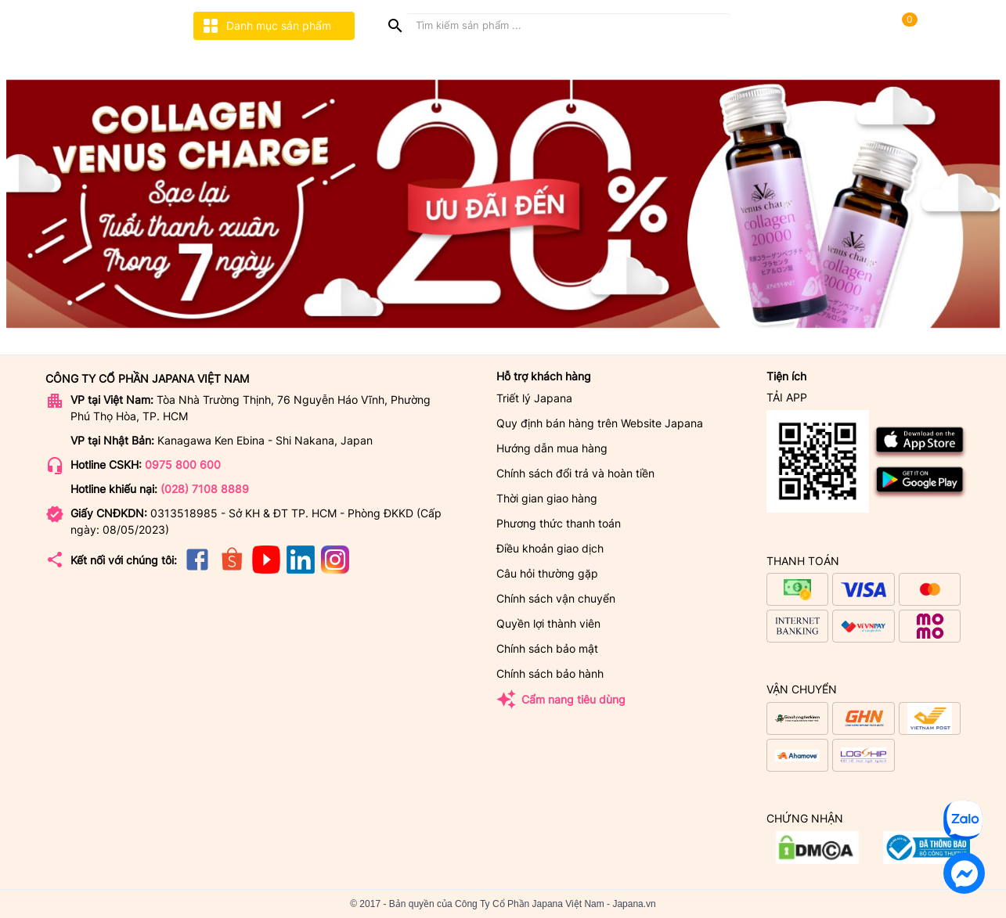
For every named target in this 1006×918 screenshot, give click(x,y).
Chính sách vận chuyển (555, 598)
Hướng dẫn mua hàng (552, 448)
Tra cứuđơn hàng (770, 25)
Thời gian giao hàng (546, 498)
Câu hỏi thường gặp (547, 573)
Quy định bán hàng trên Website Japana (599, 423)
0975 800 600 (183, 464)
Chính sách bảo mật (547, 648)
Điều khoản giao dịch (550, 548)
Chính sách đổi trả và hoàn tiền (575, 473)
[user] (941, 23)
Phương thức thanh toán (558, 523)
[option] (503, 204)
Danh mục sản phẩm (266, 25)
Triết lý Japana (534, 398)
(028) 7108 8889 (204, 488)
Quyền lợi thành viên (548, 623)
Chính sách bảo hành (550, 673)
